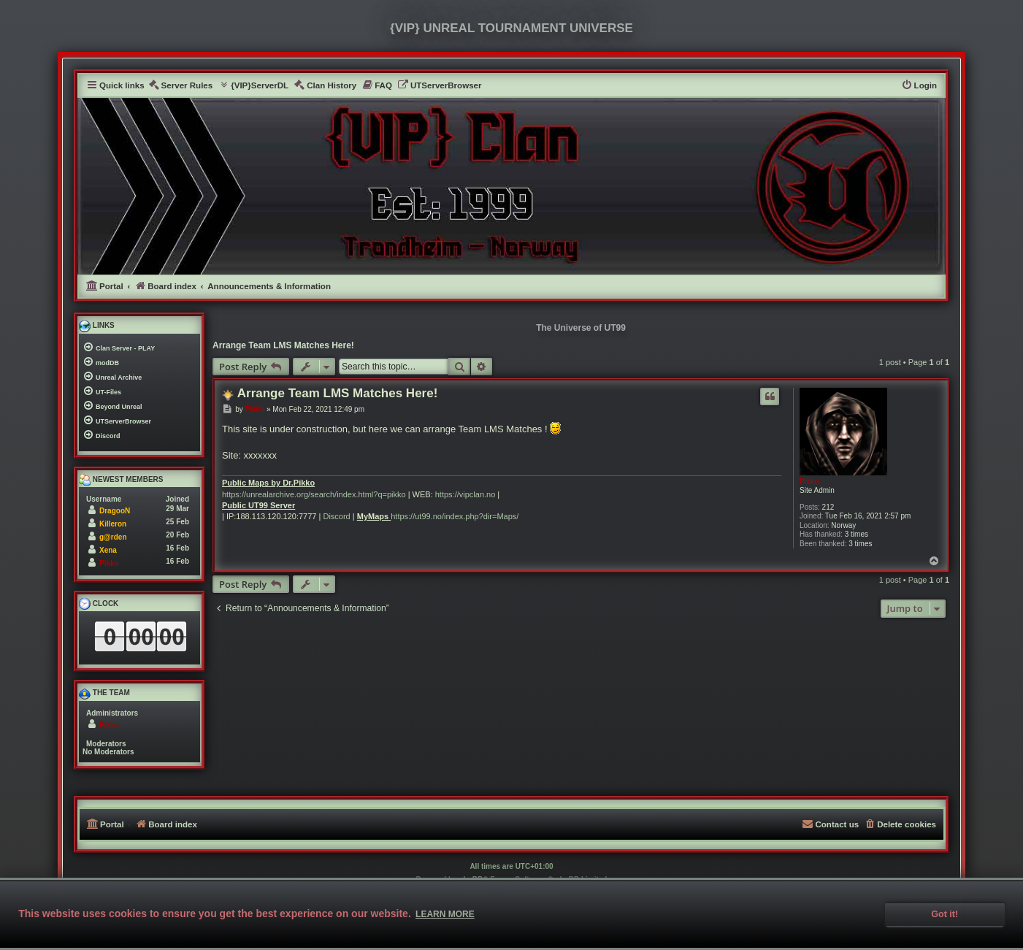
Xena (108, 550)
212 (828, 507)
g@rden (113, 537)
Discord (336, 516)
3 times (856, 534)
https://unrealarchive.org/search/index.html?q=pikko (314, 494)
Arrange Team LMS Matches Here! (283, 345)
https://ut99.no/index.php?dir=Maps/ (454, 516)
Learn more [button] (445, 914)
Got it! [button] (944, 914)
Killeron (112, 524)
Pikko (809, 482)
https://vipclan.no (465, 494)
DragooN (114, 511)
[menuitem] (180, 86)
